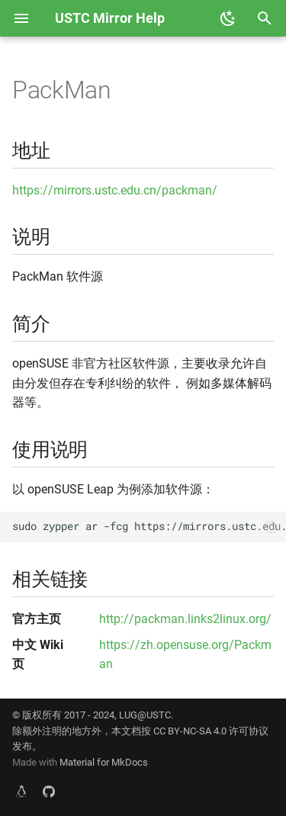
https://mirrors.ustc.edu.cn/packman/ (114, 190)
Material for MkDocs (103, 762)
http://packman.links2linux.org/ (185, 619)
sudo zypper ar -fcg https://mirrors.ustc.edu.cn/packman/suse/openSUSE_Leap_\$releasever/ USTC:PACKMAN (149, 526)
